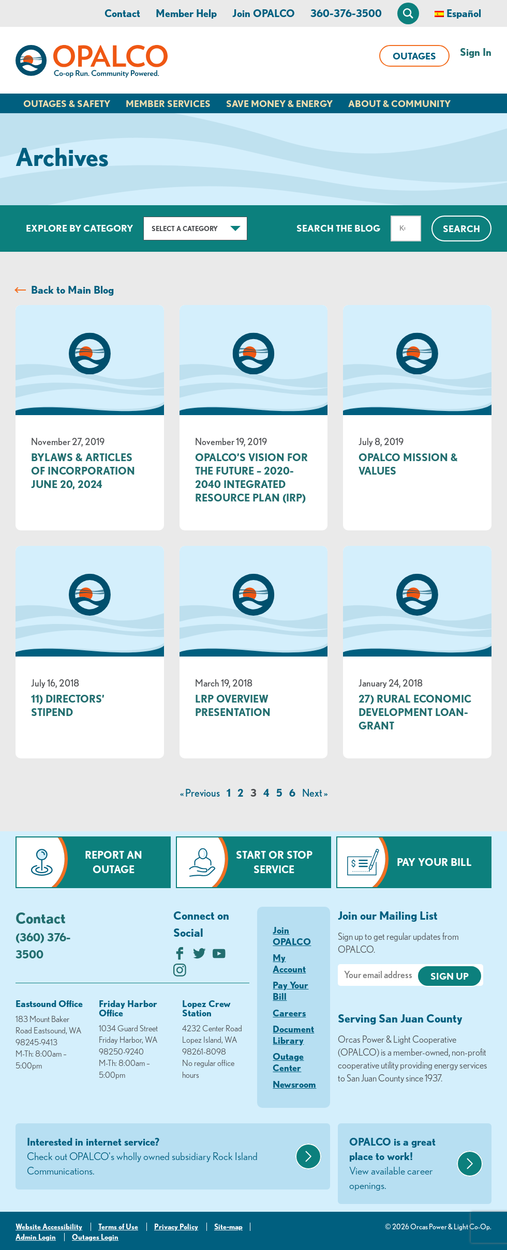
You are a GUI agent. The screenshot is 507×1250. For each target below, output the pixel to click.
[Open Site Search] (408, 13)
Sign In (475, 52)
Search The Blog (338, 228)
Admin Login (36, 1237)
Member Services (168, 103)
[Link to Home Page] (92, 63)
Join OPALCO (263, 13)
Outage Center (288, 1062)
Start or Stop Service (274, 862)
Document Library (293, 1034)
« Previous (200, 793)
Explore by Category (79, 228)
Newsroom (294, 1084)
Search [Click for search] (461, 228)
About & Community (399, 103)
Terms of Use (118, 1227)
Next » (314, 793)
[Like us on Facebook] (179, 956)
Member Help (186, 13)
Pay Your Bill (434, 862)
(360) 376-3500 (43, 946)
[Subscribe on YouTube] (219, 956)
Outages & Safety (66, 103)
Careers (289, 1013)
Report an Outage (113, 862)
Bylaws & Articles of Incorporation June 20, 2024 (83, 470)
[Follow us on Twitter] (199, 956)
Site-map (228, 1227)
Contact (122, 13)
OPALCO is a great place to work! (401, 1164)
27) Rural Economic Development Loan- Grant (415, 712)
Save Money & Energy (279, 103)
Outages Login (95, 1237)
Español (463, 13)
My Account (289, 963)
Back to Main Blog (72, 290)
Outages (414, 56)
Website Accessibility (49, 1227)
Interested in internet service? (160, 1157)
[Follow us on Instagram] (179, 973)
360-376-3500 (346, 13)
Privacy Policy (176, 1227)
